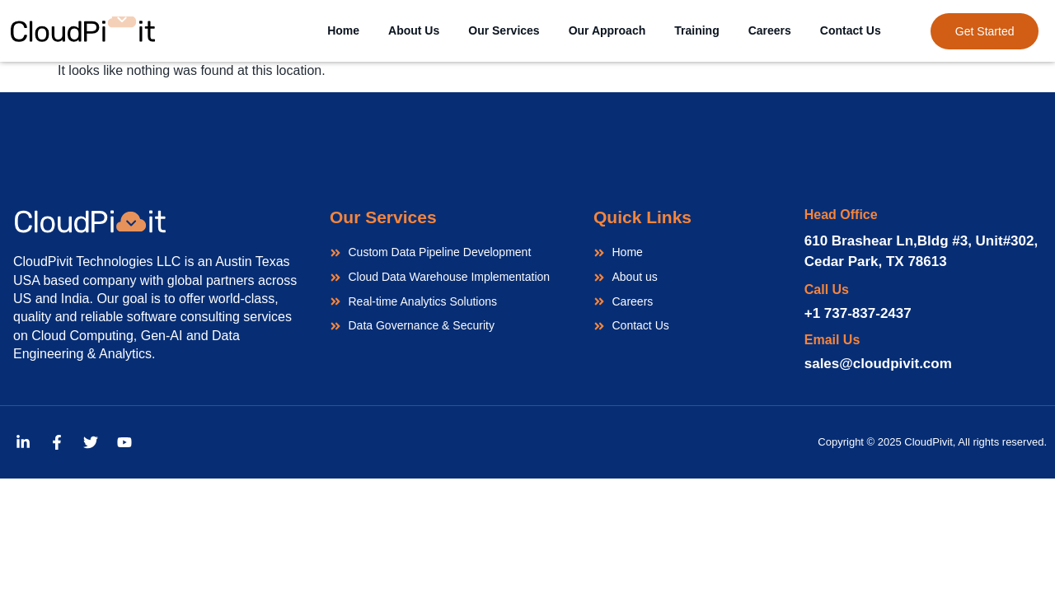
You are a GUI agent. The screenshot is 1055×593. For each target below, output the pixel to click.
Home (343, 30)
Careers (769, 30)
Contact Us (850, 30)
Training (696, 30)
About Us (413, 30)
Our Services (503, 30)
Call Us (826, 289)
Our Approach (607, 30)
